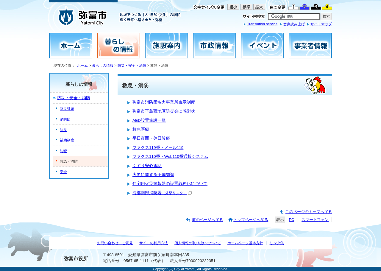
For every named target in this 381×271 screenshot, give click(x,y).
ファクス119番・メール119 (157, 147)
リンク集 (277, 243)
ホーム (82, 65)
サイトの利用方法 (153, 243)
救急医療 (140, 129)
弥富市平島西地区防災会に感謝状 (163, 111)
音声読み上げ (294, 24)
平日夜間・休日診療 (151, 138)
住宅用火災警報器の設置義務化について (169, 183)
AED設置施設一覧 (149, 120)
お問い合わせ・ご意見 (115, 243)
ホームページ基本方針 (245, 243)
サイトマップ (321, 24)
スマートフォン (315, 219)
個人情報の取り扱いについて (197, 243)
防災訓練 (67, 109)
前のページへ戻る (207, 219)
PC (291, 219)
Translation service (262, 24)
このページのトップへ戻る (308, 211)
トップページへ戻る (250, 219)
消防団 (65, 119)
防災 (63, 130)
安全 (63, 172)
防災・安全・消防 (132, 65)
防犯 (63, 151)
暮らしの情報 (102, 65)
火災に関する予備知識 (153, 174)
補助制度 (67, 140)
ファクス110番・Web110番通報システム (170, 156)
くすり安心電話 (147, 165)
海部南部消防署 (162, 193)
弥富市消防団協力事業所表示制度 (163, 102)
